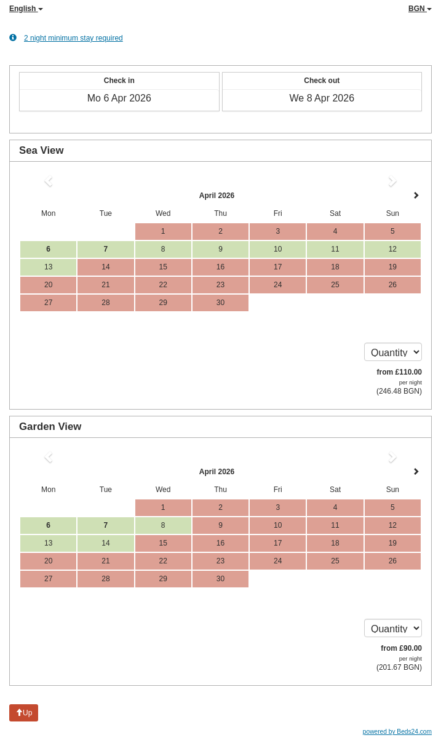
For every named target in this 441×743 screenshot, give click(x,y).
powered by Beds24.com (397, 731)
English (26, 8)
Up (23, 713)
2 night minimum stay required (66, 37)
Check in (119, 80)
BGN (420, 8)
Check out (322, 80)
